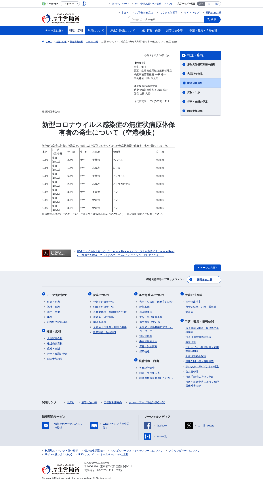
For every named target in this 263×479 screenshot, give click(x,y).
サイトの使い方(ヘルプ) (58, 450)
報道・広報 (195, 55)
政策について (102, 293)
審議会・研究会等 (103, 314)
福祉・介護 (53, 304)
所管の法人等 (89, 398)
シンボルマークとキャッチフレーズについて (136, 446)
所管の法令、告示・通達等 (201, 304)
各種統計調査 (147, 363)
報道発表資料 (195, 83)
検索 (214, 19)
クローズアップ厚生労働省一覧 (147, 398)
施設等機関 (145, 333)
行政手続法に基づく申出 (200, 372)
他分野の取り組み (57, 319)
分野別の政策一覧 (103, 299)
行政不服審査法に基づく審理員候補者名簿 (202, 379)
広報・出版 (193, 92)
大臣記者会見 (195, 73)
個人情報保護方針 (94, 446)
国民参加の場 (213, 12)
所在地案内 (145, 309)
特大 (217, 3)
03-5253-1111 (105, 466)
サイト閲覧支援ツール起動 (148, 3)
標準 (201, 3)
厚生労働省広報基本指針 (201, 64)
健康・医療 (53, 299)
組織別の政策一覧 (103, 304)
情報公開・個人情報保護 (200, 357)
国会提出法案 (193, 299)
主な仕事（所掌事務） (152, 314)
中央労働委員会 (148, 338)
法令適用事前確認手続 (198, 333)
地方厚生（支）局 (149, 319)
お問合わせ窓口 (144, 12)
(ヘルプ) (168, 3)
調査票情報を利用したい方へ (156, 373)
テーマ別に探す (57, 293)
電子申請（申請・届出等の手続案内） (202, 326)
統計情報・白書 (149, 357)
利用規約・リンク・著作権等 (61, 446)
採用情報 (144, 349)
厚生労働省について (152, 293)
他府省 (70, 398)
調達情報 (191, 338)
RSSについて (86, 450)
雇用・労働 (53, 309)
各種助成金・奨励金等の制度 (110, 309)
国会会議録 (99, 319)
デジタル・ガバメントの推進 (202, 362)
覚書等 (189, 309)
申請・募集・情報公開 (200, 318)
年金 (49, 314)
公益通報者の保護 (196, 352)
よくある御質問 (169, 12)
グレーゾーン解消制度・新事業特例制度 (202, 345)
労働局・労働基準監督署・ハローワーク (156, 326)
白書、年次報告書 (149, 368)
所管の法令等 (194, 293)
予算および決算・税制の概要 (110, 324)
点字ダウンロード (120, 3)
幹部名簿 (144, 304)
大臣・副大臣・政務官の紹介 (156, 299)
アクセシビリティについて (184, 446)
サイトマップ (191, 12)
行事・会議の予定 (197, 101)
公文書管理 (192, 367)
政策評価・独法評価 (104, 330)
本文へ (125, 12)
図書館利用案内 (113, 398)
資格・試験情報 (148, 344)
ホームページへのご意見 (114, 450)
